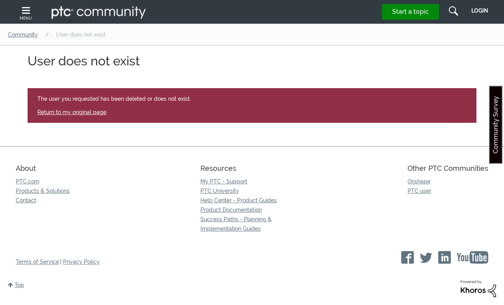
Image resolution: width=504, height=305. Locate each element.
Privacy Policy (81, 261)
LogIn (479, 10)
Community (23, 34)
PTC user (419, 191)
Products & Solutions (43, 191)
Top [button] (19, 285)
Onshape (419, 181)
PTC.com (27, 181)
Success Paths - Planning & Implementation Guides (236, 224)
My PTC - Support (223, 181)
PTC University (219, 191)
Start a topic (410, 11)
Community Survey (495, 124)
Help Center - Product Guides (238, 200)
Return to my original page (71, 112)
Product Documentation (231, 210)
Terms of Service (37, 261)
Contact (26, 200)
